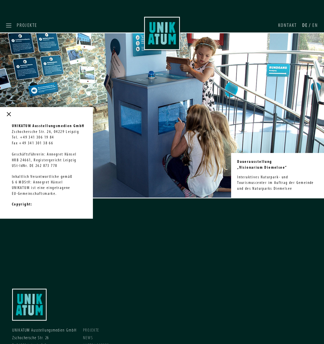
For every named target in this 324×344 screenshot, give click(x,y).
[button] (9, 25)
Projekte (27, 25)
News (88, 338)
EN (315, 25)
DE (305, 25)
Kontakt (287, 25)
